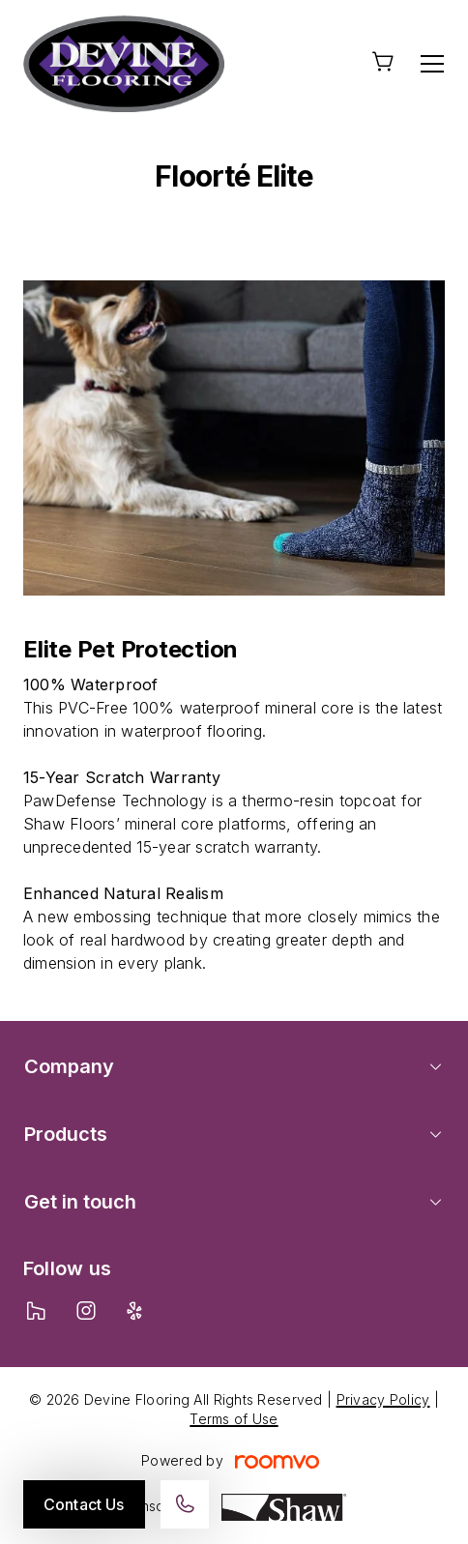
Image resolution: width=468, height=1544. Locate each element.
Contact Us (84, 1504)
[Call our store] (185, 1504)
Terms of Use (234, 1419)
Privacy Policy (383, 1399)
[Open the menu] (432, 63)
